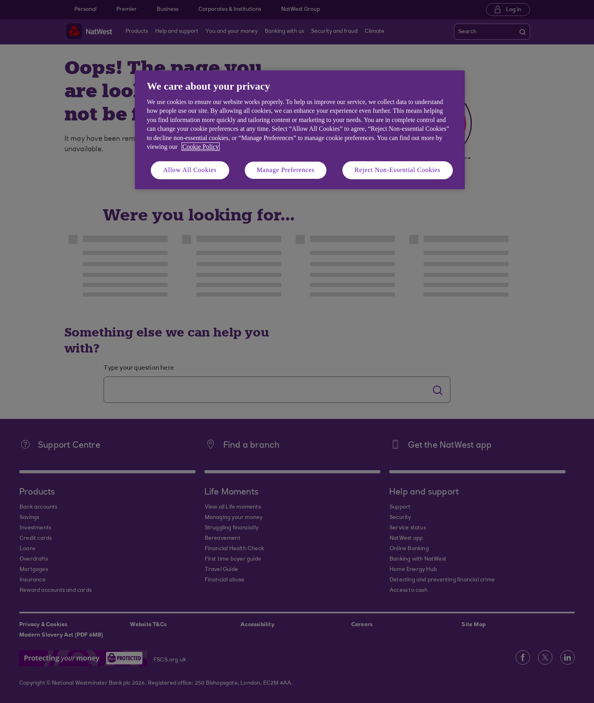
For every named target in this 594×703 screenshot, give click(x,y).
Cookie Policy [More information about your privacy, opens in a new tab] (200, 146)
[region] (300, 129)
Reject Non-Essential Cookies (397, 169)
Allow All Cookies (190, 169)
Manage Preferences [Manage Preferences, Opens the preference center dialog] (286, 169)
